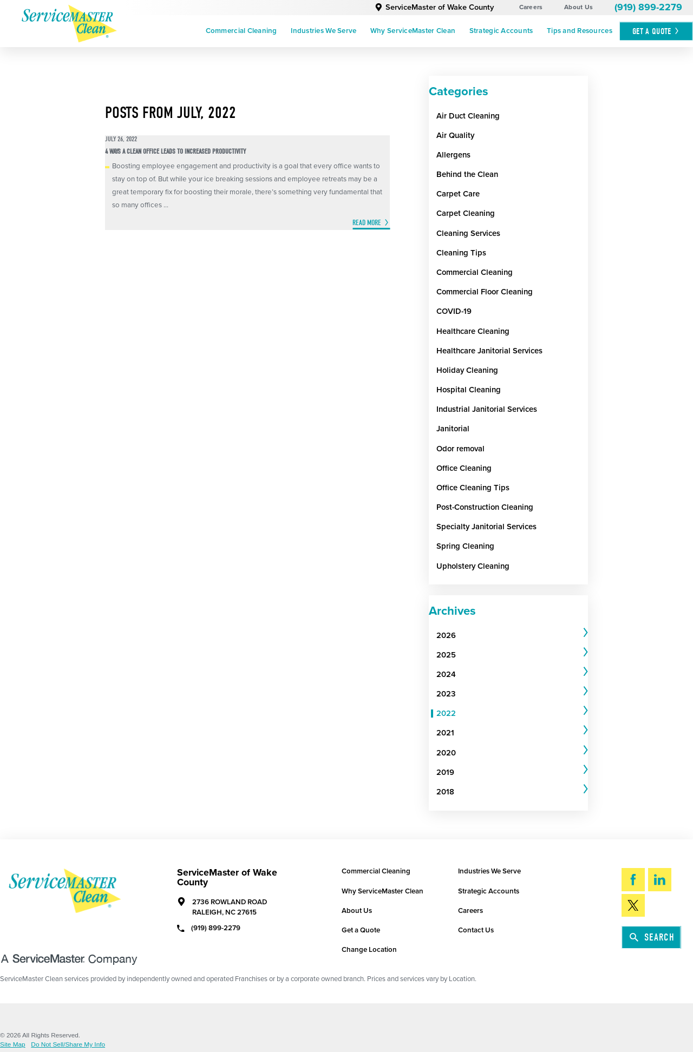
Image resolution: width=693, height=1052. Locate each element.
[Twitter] (633, 905)
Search (652, 937)
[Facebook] (633, 879)
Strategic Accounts (501, 31)
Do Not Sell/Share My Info (68, 1045)
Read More (366, 222)
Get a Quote (361, 930)
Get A (656, 31)
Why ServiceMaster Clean (412, 31)
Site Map (12, 1045)
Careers (531, 7)
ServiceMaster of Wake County (434, 7)
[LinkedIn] (659, 879)
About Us (578, 7)
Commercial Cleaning (241, 31)
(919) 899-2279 (648, 7)
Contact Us (476, 930)
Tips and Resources (579, 31)
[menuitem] (241, 31)
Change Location (369, 949)
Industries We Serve (323, 31)
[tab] (512, 635)
